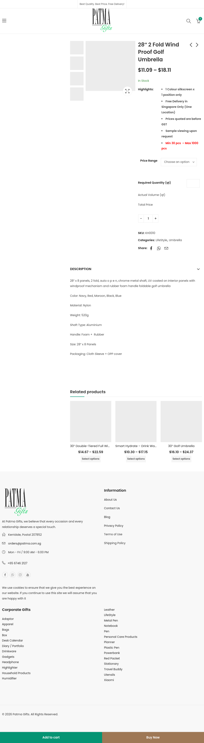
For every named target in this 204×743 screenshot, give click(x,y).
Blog (107, 517)
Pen (106, 631)
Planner (109, 642)
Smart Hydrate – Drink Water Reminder (144, 446)
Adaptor (8, 619)
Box (4, 635)
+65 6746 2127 (17, 563)
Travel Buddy (113, 669)
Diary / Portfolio (13, 646)
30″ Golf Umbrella (181, 446)
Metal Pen (111, 620)
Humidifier (9, 678)
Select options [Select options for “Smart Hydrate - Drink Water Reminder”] (136, 458)
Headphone (10, 662)
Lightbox (127, 91)
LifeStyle (161, 240)
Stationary (111, 664)
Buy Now (153, 737)
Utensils (109, 675)
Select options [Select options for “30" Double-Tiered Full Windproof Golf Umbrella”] (90, 458)
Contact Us (112, 508)
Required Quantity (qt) (154, 183)
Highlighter (10, 668)
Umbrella (175, 240)
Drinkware (9, 651)
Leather (109, 610)
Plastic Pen (111, 648)
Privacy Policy (114, 526)
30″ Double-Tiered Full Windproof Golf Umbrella (106, 446)
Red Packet (112, 658)
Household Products (16, 673)
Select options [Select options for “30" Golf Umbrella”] (181, 458)
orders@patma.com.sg (24, 543)
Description (80, 269)
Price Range (148, 161)
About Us (110, 500)
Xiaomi (109, 680)
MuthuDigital (40, 720)
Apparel (7, 624)
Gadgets (8, 657)
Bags (5, 630)
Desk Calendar (12, 640)
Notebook (111, 626)
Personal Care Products (120, 637)
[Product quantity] (148, 218)
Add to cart (51, 737)
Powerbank (112, 653)
